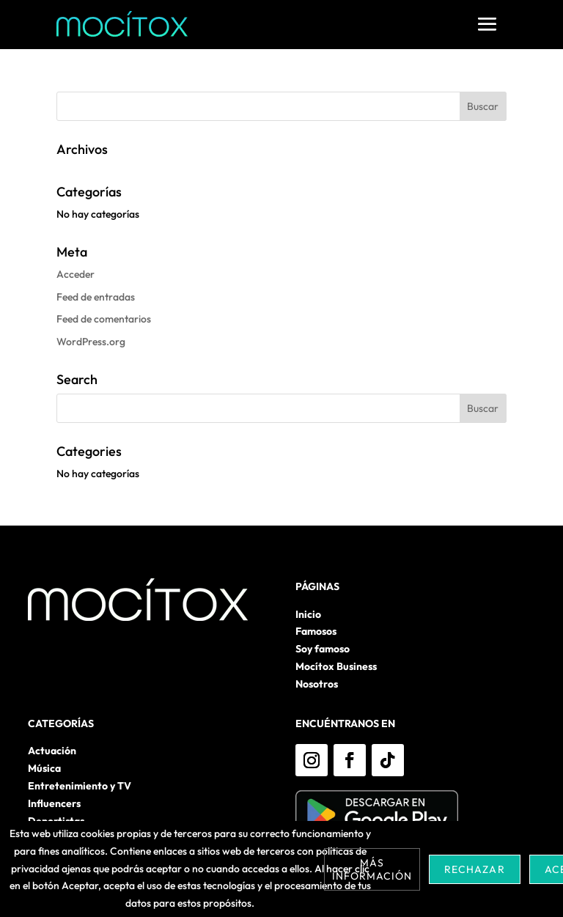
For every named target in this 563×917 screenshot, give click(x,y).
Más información (372, 869)
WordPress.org (90, 341)
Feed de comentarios (103, 318)
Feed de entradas (95, 296)
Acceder (75, 274)
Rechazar (474, 869)
